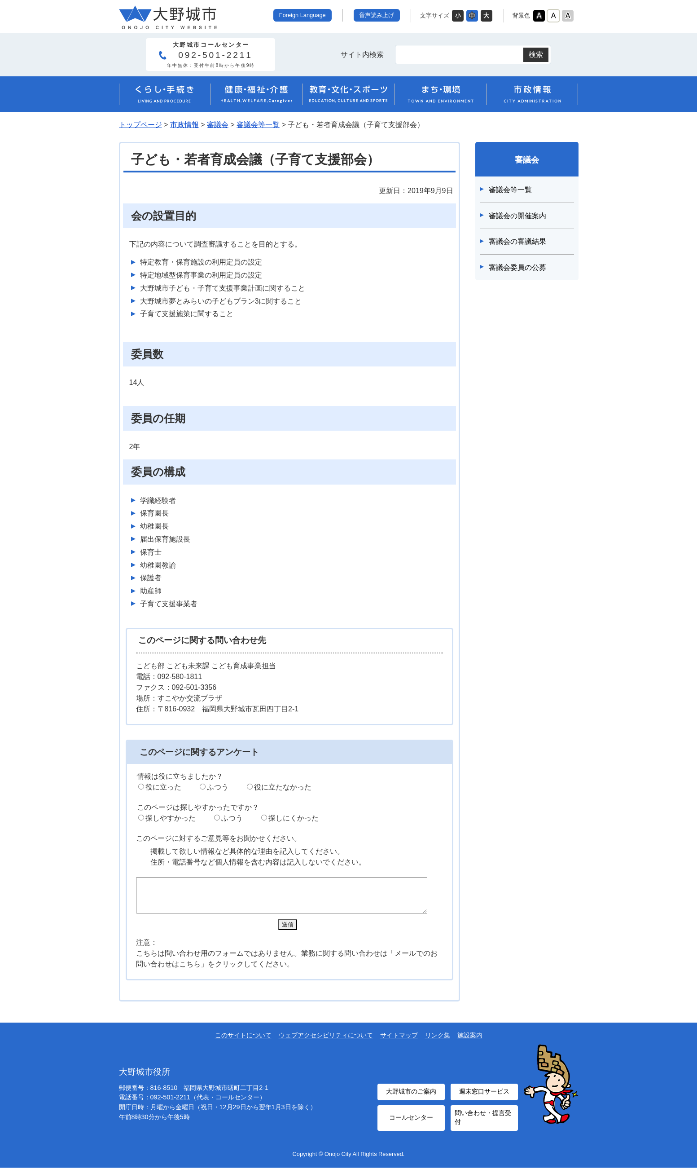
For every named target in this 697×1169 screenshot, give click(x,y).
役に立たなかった (282, 787)
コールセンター (411, 1120)
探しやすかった (170, 818)
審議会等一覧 (258, 124)
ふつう (217, 787)
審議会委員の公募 (517, 267)
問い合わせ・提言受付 (482, 1120)
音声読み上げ (376, 15)
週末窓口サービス (484, 1097)
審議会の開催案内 (517, 216)
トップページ (140, 124)
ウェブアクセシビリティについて (326, 1041)
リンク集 (437, 1041)
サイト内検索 (362, 54)
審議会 (217, 124)
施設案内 (469, 1041)
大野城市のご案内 (411, 1097)
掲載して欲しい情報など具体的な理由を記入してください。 (247, 851)
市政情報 (184, 124)
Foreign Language (302, 15)
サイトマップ (399, 1041)
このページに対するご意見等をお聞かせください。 (218, 838)
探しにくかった (293, 818)
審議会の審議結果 (517, 241)
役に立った (163, 787)
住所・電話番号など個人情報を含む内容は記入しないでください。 (258, 862)
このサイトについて (243, 1041)
